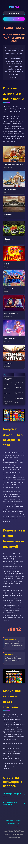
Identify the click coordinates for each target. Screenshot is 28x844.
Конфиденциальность (14, 823)
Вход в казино (14, 13)
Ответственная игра (10, 827)
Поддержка (20, 827)
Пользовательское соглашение (14, 820)
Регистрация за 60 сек (14, 19)
